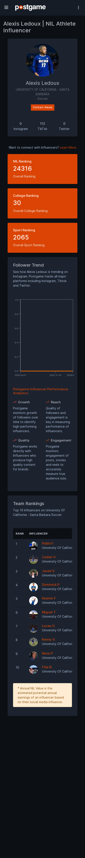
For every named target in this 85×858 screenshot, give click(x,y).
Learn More (68, 147)
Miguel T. (49, 612)
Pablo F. (48, 543)
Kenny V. (49, 639)
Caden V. (49, 557)
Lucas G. (49, 626)
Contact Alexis (42, 107)
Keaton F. (49, 598)
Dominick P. (51, 584)
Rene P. (47, 653)
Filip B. (47, 667)
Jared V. (48, 571)
